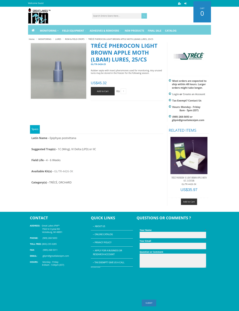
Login (175, 94)
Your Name (173, 230)
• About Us (99, 226)
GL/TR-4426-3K (63, 171)
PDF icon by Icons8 (95, 267)
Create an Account (194, 94)
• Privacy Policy (102, 242)
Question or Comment (173, 251)
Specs (35, 129)
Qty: (118, 91)
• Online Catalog (103, 234)
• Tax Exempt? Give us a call (109, 262)
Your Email (173, 240)
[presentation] (163, 276)
